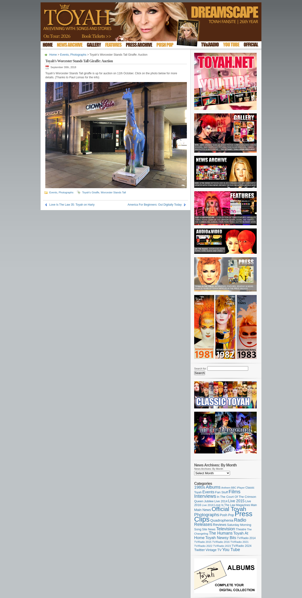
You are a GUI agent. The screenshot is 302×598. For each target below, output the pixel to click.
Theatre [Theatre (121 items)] (241, 529)
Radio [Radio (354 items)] (240, 520)
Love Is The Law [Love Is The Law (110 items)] (224, 505)
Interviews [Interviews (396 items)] (205, 496)
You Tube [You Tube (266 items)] (231, 549)
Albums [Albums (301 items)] (213, 487)
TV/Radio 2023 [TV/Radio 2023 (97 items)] (222, 545)
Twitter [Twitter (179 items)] (199, 550)
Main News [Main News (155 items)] (202, 510)
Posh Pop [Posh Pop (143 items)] (227, 515)
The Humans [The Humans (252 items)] (220, 533)
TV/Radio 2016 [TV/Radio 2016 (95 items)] (221, 541)
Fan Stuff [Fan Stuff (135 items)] (221, 492)
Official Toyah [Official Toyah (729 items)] (229, 509)
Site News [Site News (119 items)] (208, 529)
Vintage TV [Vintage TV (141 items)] (213, 550)
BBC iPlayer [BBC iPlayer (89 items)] (238, 487)
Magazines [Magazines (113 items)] (243, 505)
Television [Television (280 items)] (225, 528)
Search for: (200, 368)
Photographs (78, 54)
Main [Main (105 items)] (254, 505)
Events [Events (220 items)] (208, 492)
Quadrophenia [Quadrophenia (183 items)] (221, 520)
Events (64, 54)
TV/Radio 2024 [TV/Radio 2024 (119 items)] (241, 546)
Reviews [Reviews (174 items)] (219, 525)
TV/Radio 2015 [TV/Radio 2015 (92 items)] (202, 541)
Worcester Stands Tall (113, 192)
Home (53, 54)
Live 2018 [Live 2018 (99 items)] (208, 505)
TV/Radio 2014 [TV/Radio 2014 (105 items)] (246, 538)
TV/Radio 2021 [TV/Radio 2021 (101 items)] (239, 541)
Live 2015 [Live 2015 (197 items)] (236, 501)
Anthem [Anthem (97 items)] (226, 487)
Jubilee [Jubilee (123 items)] (209, 501)
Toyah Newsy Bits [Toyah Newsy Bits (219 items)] (220, 538)
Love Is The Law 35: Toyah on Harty (72, 204)
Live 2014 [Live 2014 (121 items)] (221, 501)
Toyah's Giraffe (90, 192)
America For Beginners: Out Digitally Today (155, 204)
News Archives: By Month (208, 468)
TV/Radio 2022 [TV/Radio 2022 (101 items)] (203, 545)
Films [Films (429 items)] (234, 491)
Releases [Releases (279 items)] (203, 524)
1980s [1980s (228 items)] (199, 487)
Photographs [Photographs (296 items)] (206, 514)
